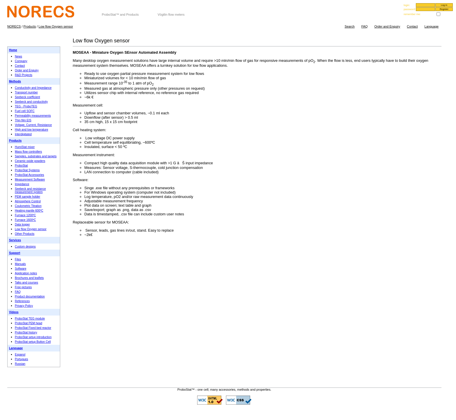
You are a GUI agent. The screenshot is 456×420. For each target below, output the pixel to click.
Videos (14, 312)
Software (20, 268)
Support (14, 253)
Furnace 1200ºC (25, 215)
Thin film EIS (23, 120)
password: (410, 9)
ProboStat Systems (27, 170)
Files (18, 259)
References (22, 301)
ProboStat (21, 165)
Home (13, 50)
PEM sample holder (27, 196)
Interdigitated (23, 134)
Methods (15, 81)
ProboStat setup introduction (33, 337)
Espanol (20, 354)
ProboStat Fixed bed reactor (33, 327)
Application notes (26, 273)
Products (30, 26)
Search (350, 26)
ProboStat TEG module (30, 318)
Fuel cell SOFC (25, 111)
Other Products (24, 233)
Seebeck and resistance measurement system (30, 190)
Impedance (22, 184)
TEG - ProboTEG (26, 106)
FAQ (364, 26)
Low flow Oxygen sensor (56, 26)
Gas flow (165, 11)
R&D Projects (23, 75)
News (18, 56)
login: (407, 5)
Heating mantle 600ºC (29, 210)
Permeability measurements (33, 115)
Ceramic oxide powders (30, 161)
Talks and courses (26, 282)
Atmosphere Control (28, 201)
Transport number (26, 92)
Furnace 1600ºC (25, 219)
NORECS (109, 11)
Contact (412, 26)
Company (21, 61)
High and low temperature (31, 129)
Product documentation (30, 296)
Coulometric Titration (28, 206)
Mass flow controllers (28, 151)
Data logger (22, 224)
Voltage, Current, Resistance (33, 125)
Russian (20, 363)
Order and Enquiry (387, 26)
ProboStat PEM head (28, 323)
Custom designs (25, 246)
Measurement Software (30, 179)
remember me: (412, 14)
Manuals (20, 264)
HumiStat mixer (25, 147)
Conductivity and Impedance (33, 87)
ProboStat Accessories (29, 174)
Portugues (21, 359)
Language (432, 26)
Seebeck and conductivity (31, 101)
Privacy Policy (24, 305)
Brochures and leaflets (29, 278)
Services (15, 240)
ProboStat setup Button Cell (33, 341)
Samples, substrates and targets (35, 156)
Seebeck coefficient (27, 97)
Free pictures (23, 287)
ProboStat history (26, 332)
